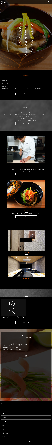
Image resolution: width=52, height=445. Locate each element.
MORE (25, 174)
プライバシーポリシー (7, 436)
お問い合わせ (5, 433)
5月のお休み (5, 83)
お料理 (3, 425)
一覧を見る (26, 93)
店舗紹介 (4, 417)
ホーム (3, 413)
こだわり (4, 421)
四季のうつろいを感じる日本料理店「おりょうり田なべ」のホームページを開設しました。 (24, 88)
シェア (2, 403)
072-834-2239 (27, 337)
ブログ (3, 429)
